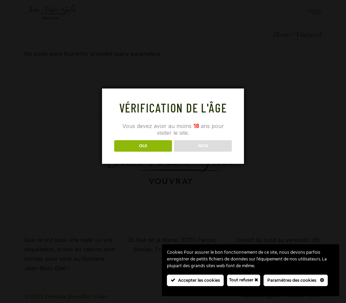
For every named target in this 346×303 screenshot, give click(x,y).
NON (203, 145)
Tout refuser (243, 279)
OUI (143, 145)
